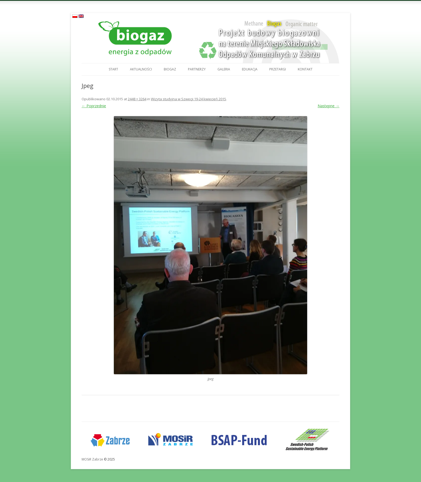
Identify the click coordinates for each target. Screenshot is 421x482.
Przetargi (277, 69)
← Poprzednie (94, 105)
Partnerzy (197, 69)
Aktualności (141, 69)
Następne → (328, 105)
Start (113, 69)
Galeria (223, 69)
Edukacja (249, 69)
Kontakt (305, 69)
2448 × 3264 (137, 99)
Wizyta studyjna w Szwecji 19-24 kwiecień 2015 (188, 99)
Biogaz (170, 69)
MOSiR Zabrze (92, 459)
